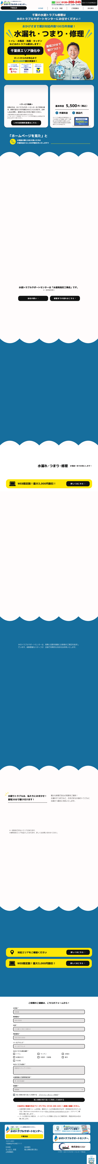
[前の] (1, 53)
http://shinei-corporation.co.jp (56, 1111)
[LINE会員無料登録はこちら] (26, 122)
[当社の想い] (33, 298)
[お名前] (48, 1012)
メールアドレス (18, 1042)
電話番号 (16, 1034)
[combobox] (49, 1089)
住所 (15, 1025)
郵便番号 (16, 1017)
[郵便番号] (48, 1020)
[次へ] (96, 53)
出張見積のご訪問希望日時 (22, 1077)
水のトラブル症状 (19, 1064)
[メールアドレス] (48, 1046)
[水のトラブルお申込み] (89, 3)
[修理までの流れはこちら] (65, 298)
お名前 (16, 1008)
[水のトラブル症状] (49, 1070)
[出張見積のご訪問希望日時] (15, 1081)
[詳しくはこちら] (78, 483)
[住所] (48, 1029)
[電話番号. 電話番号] (48, 1038)
